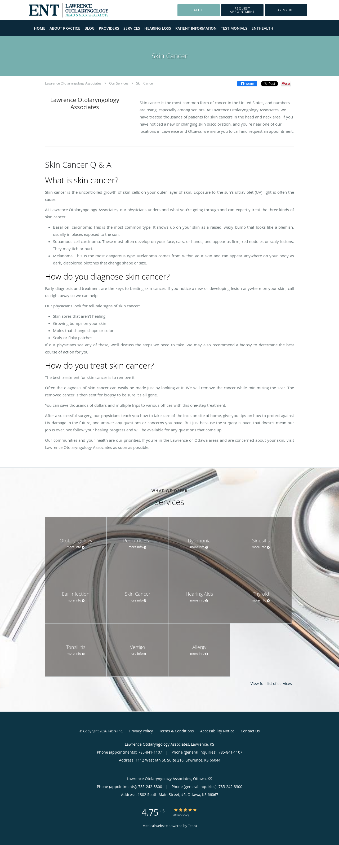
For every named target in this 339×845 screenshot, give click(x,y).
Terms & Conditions (176, 730)
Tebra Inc (115, 731)
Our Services (118, 83)
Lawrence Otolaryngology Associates (73, 83)
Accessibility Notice (217, 730)
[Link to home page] (60, 10)
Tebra (192, 825)
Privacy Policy (141, 730)
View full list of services (271, 683)
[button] (242, 10)
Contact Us (250, 730)
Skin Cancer (145, 83)
